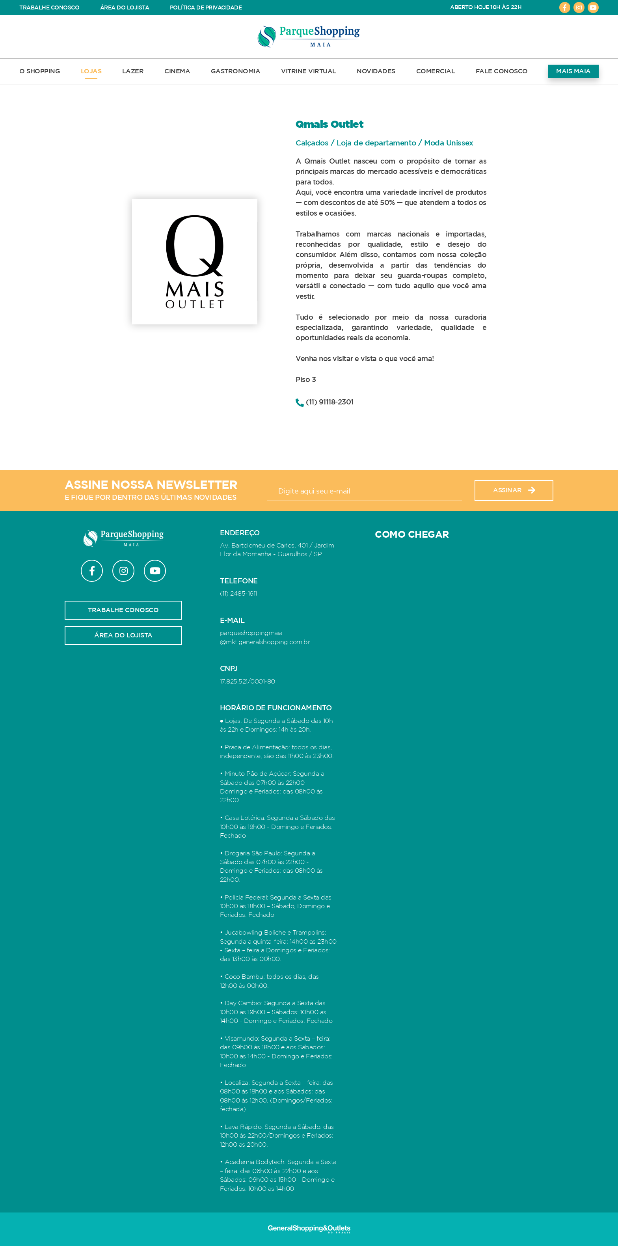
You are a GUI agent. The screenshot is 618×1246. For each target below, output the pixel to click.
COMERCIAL (435, 71)
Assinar (514, 490)
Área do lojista (123, 635)
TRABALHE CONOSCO (49, 8)
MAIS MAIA (573, 71)
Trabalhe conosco (123, 610)
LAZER (133, 71)
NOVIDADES (376, 71)
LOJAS (91, 71)
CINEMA (177, 71)
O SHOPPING (39, 71)
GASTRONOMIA (236, 71)
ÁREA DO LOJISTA (124, 8)
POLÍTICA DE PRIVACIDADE (206, 8)
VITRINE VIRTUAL (308, 71)
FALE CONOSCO (502, 71)
